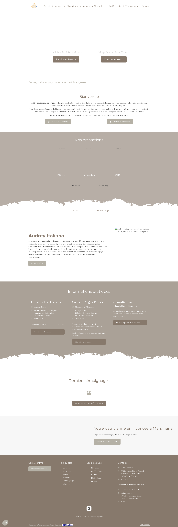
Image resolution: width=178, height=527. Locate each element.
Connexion (145, 525)
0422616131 (39, 319)
